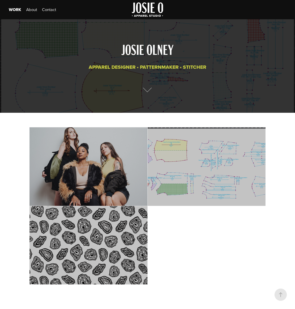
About (31, 9)
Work (15, 10)
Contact (49, 9)
